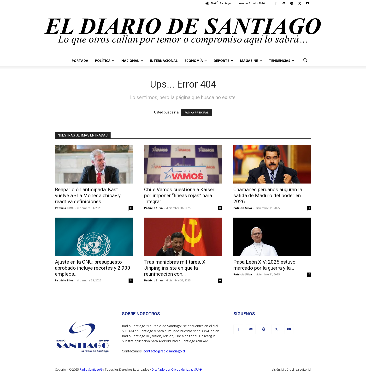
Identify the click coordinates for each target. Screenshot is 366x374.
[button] (305, 61)
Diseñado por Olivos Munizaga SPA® (177, 370)
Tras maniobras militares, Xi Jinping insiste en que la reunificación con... (175, 268)
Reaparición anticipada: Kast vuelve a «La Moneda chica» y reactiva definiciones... (88, 195)
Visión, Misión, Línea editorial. (175, 336)
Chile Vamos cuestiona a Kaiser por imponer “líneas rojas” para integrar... (179, 195)
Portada (80, 60)
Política (104, 60)
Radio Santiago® (91, 370)
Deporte (223, 60)
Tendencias (281, 60)
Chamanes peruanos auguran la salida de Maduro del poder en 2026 (267, 195)
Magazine (251, 60)
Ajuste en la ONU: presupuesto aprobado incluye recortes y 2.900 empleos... (92, 268)
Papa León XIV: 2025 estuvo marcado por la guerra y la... (264, 265)
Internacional (164, 60)
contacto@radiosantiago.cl (164, 351)
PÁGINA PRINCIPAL (196, 112)
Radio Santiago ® (136, 336)
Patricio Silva (64, 208)
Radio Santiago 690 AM (190, 341)
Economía (195, 60)
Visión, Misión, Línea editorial (291, 370)
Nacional (132, 60)
